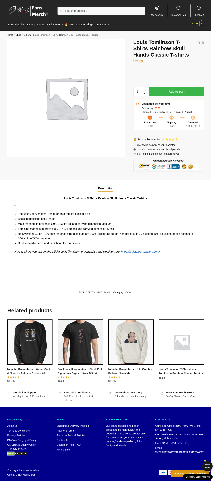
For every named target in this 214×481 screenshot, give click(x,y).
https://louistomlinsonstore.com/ (140, 249)
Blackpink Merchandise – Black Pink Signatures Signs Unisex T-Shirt (80, 369)
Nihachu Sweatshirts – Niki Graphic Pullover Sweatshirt (130, 369)
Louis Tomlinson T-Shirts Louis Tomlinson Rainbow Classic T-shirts (181, 369)
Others (27, 33)
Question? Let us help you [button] (198, 477)
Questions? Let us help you (190, 473)
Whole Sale (63, 447)
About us (12, 423)
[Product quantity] (137, 89)
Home (10, 33)
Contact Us (63, 438)
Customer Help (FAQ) (69, 442)
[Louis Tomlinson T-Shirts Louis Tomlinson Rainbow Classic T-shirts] (202, 41)
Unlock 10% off (207, 466)
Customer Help (178, 10)
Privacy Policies (16, 433)
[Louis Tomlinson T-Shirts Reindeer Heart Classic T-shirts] (198, 41)
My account (157, 10)
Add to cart (176, 89)
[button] (145, 88)
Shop (18, 33)
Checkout (198, 10)
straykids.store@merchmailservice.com (179, 449)
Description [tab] (105, 186)
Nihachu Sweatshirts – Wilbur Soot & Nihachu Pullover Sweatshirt (28, 369)
